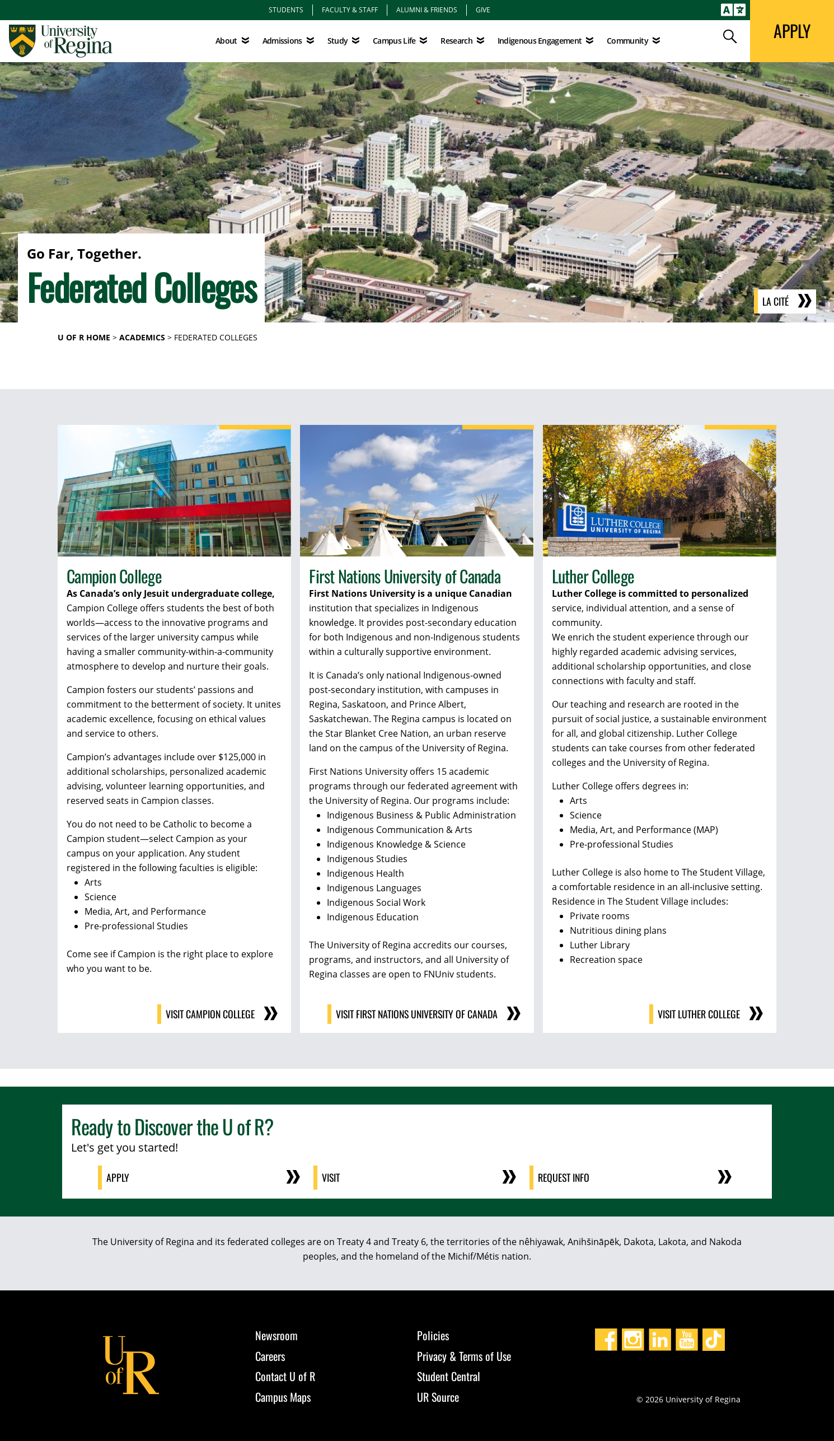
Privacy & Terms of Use (464, 1354)
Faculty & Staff (350, 9)
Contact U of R (285, 1375)
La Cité (775, 301)
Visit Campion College (210, 1014)
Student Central (448, 1375)
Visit (331, 1177)
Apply (118, 1177)
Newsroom (276, 1334)
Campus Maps (283, 1395)
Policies (433, 1334)
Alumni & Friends (426, 9)
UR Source (438, 1395)
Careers (270, 1354)
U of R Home (84, 337)
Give (483, 9)
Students (286, 9)
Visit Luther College (698, 1014)
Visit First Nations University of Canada (414, 1014)
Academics (142, 337)
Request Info (564, 1177)
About (226, 40)
